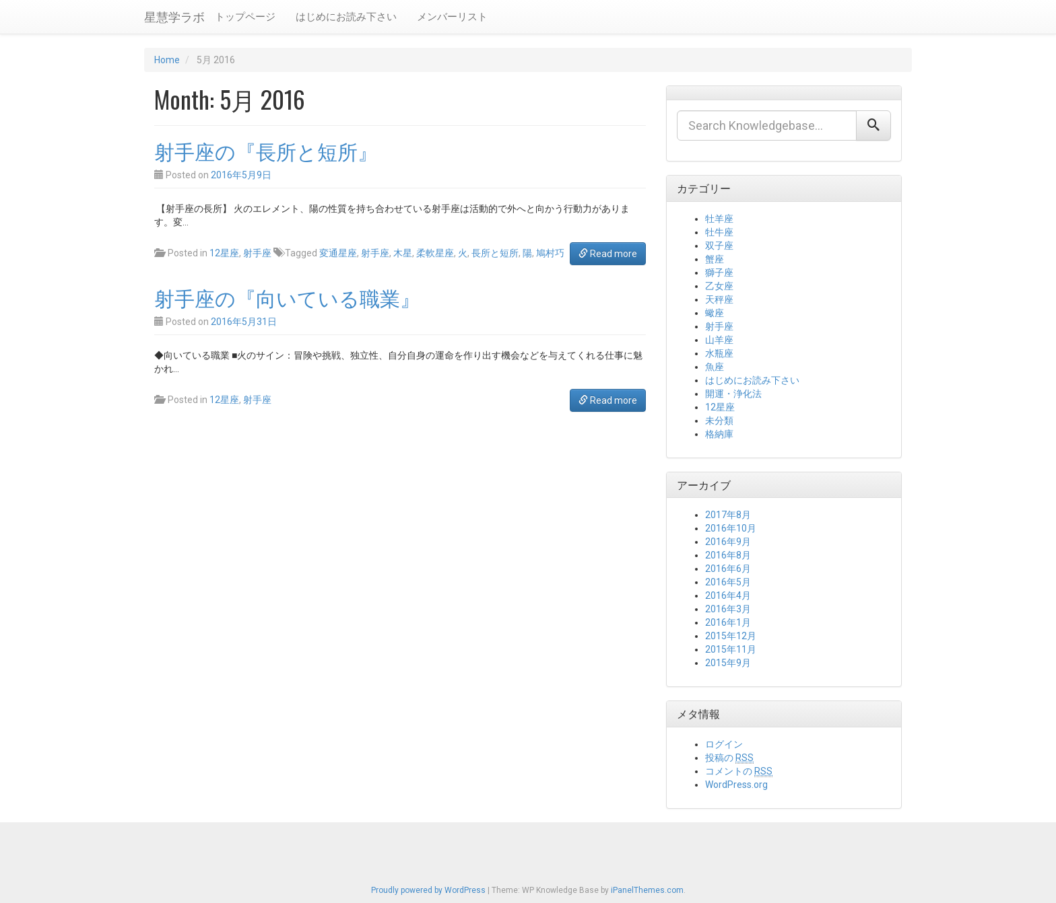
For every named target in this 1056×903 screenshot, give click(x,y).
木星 (402, 253)
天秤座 (719, 299)
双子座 (719, 245)
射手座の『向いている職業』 (287, 297)
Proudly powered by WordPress (428, 890)
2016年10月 (730, 528)
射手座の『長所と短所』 (266, 150)
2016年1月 (728, 622)
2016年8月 (728, 555)
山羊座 (719, 339)
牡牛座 (719, 232)
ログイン (724, 744)
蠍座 (714, 313)
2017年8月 (728, 514)
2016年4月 (728, 595)
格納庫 (719, 434)
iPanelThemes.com (647, 890)
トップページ (245, 17)
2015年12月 (730, 635)
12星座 (224, 253)
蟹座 (714, 259)
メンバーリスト (452, 17)
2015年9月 (728, 662)
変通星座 (338, 253)
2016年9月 (728, 541)
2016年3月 (728, 609)
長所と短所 (495, 253)
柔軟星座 (435, 253)
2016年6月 (728, 568)
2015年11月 (730, 649)
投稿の (729, 758)
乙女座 (719, 286)
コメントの (738, 771)
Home (167, 60)
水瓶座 (719, 353)
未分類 (719, 420)
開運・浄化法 (733, 393)
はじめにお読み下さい (346, 17)
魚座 (714, 366)
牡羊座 (719, 218)
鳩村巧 (550, 253)
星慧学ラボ (174, 16)
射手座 (257, 253)
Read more (608, 253)
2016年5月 (728, 582)
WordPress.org (736, 784)
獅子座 (719, 272)
